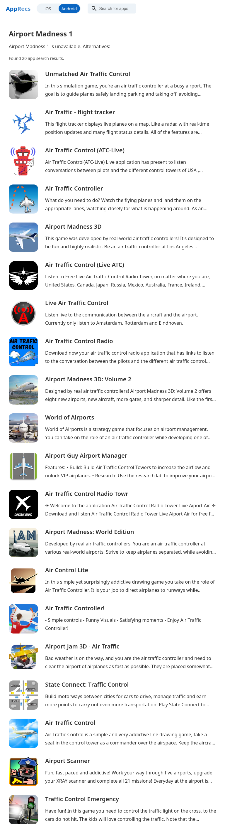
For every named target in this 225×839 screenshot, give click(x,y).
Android (69, 8)
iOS (48, 8)
